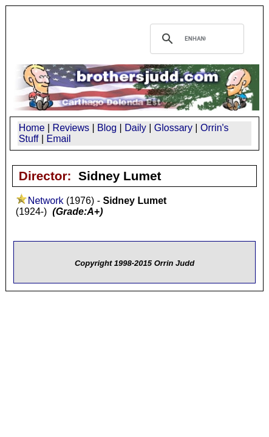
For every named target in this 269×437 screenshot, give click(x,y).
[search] (195, 39)
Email (59, 139)
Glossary (173, 128)
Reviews (71, 128)
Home (32, 128)
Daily (135, 128)
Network (46, 200)
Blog (107, 128)
